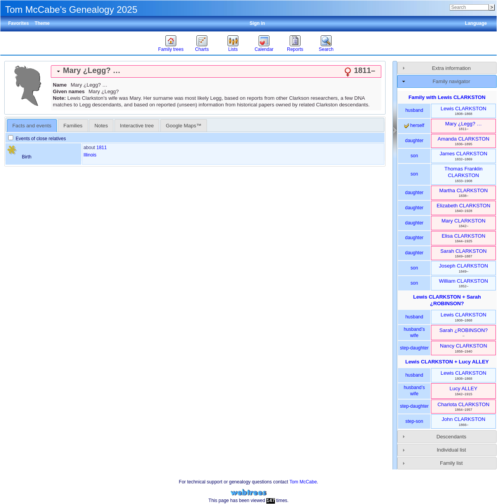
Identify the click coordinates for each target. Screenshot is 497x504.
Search (326, 49)
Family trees (170, 49)
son (414, 155)
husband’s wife (414, 332)
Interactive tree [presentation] (137, 126)
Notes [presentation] (101, 126)
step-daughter (414, 348)
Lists (233, 49)
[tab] (216, 71)
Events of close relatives (37, 138)
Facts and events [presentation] (31, 126)
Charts (202, 49)
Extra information (451, 68)
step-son (414, 421)
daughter (414, 140)
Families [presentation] (72, 126)
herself (414, 125)
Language (476, 23)
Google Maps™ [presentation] (184, 126)
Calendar (264, 49)
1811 (101, 147)
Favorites (18, 23)
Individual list (451, 450)
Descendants (451, 437)
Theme (42, 23)
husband (414, 110)
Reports (295, 49)
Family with (446, 97)
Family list (451, 463)
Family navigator (451, 81)
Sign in (257, 23)
